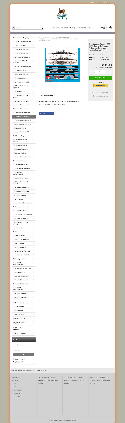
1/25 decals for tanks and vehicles (20, 140)
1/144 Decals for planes (20, 70)
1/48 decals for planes (19, 333)
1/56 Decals (16, 232)
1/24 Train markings (18, 136)
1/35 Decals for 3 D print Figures (22, 168)
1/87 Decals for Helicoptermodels (18, 288)
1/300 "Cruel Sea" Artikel (20, 145)
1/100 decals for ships (19, 45)
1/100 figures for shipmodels (21, 49)
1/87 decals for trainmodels (21, 303)
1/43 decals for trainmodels (21, 207)
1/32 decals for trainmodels (21, 165)
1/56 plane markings (19, 236)
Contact (14, 383)
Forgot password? (18, 362)
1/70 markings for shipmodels (21, 251)
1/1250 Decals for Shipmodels (21, 57)
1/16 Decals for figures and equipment (20, 87)
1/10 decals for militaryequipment (22, 38)
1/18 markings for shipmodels (21, 113)
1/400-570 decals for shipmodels (22, 203)
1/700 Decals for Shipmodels (21, 255)
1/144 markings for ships (20, 78)
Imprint (14, 387)
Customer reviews (47, 95)
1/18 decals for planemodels (21, 105)
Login (63, 104)
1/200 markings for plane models (22, 120)
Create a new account (19, 359)
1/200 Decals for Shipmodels (21, 116)
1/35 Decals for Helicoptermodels (18, 173)
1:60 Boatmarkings (18, 314)
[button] (92, 2)
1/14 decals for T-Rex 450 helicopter (20, 62)
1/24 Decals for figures (19, 128)
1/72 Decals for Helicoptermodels (18, 263)
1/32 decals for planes (19, 161)
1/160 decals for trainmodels (21, 101)
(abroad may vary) (104, 59)
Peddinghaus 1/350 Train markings (20, 323)
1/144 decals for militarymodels (22, 67)
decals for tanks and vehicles (21, 318)
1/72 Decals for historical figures (22, 268)
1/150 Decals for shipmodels (21, 82)
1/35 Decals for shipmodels (21, 178)
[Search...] (13, 28)
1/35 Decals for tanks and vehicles (20, 183)
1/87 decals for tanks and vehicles (20, 298)
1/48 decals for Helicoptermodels (22, 215)
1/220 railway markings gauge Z (22, 124)
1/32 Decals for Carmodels (20, 149)
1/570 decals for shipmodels (21, 240)
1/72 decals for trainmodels (21, 280)
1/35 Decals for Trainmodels (21, 188)
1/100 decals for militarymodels (22, 42)
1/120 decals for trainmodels (21, 53)
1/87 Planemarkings (18, 307)
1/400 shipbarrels (18, 199)
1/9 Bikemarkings (18, 311)
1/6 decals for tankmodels (20, 247)
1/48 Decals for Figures (19, 211)
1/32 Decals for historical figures (22, 157)
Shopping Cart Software (55, 420)
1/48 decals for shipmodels (20, 218)
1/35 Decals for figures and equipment (20, 329)
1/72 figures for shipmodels (21, 284)
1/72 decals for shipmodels (20, 276)
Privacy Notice (16, 393)
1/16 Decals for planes (19, 91)
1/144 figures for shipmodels (21, 74)
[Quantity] (100, 72)
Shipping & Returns (17, 397)
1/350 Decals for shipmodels (21, 191)
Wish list (107, 3)
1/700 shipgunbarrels (19, 259)
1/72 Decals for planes (19, 272)
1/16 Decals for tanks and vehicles (20, 96)
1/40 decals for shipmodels (20, 195)
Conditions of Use (16, 390)
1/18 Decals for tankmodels (21, 109)
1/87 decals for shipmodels (20, 293)
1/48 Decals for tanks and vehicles (20, 223)
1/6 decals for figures (19, 243)
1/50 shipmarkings (18, 228)
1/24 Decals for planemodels (21, 132)
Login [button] (99, 3)
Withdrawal (15, 380)
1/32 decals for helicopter (20, 153)
